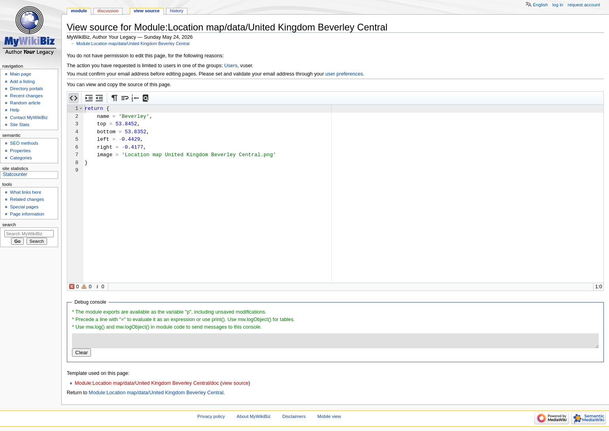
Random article (25, 102)
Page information (27, 214)
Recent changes (26, 95)
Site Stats (19, 124)
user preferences (344, 74)
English (540, 4)
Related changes (27, 199)
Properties (20, 150)
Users (230, 65)
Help (14, 110)
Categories (21, 157)
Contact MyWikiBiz (28, 117)
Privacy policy (211, 416)
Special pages (24, 206)
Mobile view (329, 416)
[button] (73, 98)
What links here (25, 192)
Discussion (107, 10)
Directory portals (26, 88)
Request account (584, 4)
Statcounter (15, 174)
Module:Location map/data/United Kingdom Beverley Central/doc (147, 383)
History (176, 10)
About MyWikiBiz (254, 416)
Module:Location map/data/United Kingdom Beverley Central (132, 43)
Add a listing (22, 81)
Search (9, 224)
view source (235, 383)
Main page (20, 74)
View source (147, 10)
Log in (557, 4)
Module (79, 10)
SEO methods (24, 143)
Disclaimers (294, 416)
